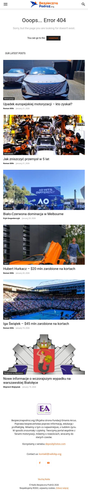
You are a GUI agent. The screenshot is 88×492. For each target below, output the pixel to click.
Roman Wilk (8, 108)
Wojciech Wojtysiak (11, 387)
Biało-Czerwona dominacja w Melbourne (33, 214)
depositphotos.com (55, 443)
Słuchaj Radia (44, 479)
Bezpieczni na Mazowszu (13, 373)
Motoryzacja (9, 99)
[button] (5, 4)
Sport (6, 263)
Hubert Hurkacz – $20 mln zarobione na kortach (39, 269)
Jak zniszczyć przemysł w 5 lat (26, 159)
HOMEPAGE (53, 38)
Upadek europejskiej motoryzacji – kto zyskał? (37, 104)
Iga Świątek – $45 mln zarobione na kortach (36, 324)
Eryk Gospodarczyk (11, 218)
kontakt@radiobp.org (50, 453)
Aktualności (8, 153)
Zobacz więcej (62, 488)
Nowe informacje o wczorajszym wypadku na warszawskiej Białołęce (37, 381)
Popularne (8, 208)
